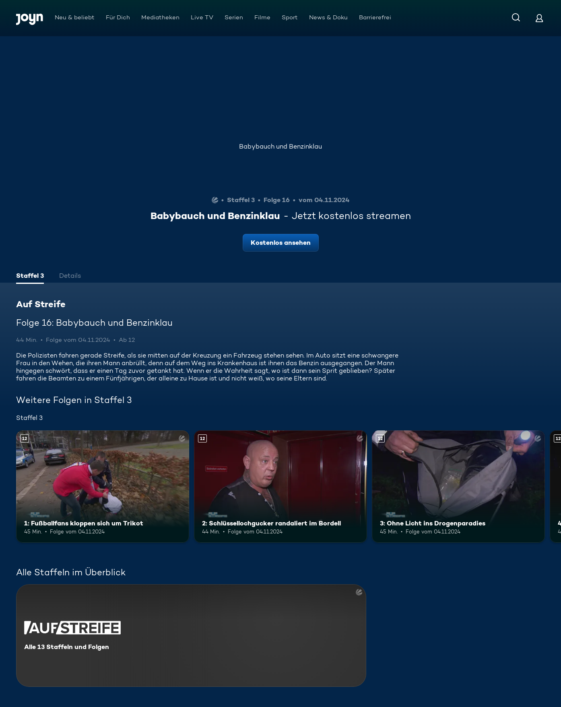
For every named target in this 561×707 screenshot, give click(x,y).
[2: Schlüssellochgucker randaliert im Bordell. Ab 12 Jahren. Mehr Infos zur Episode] (280, 486)
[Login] (539, 18)
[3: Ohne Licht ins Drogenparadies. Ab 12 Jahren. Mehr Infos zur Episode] (458, 486)
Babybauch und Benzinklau (280, 146)
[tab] (29, 276)
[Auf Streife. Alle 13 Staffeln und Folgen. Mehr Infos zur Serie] (191, 635)
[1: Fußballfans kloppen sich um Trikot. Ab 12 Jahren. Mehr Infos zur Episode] (102, 486)
